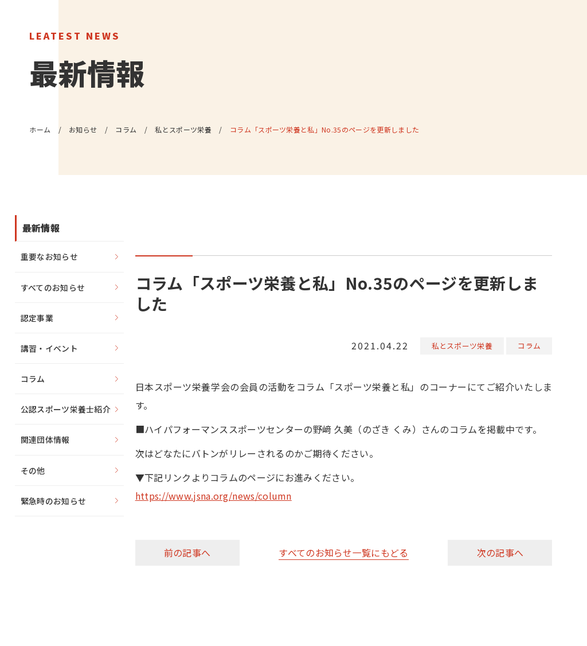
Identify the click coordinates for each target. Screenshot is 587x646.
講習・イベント (49, 348)
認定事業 (37, 318)
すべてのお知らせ (53, 287)
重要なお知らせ (49, 256)
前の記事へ (187, 552)
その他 (33, 470)
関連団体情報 (45, 440)
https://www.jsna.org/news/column (213, 496)
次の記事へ (500, 552)
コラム (529, 345)
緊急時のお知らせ (54, 501)
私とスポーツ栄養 (462, 345)
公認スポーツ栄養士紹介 (66, 409)
